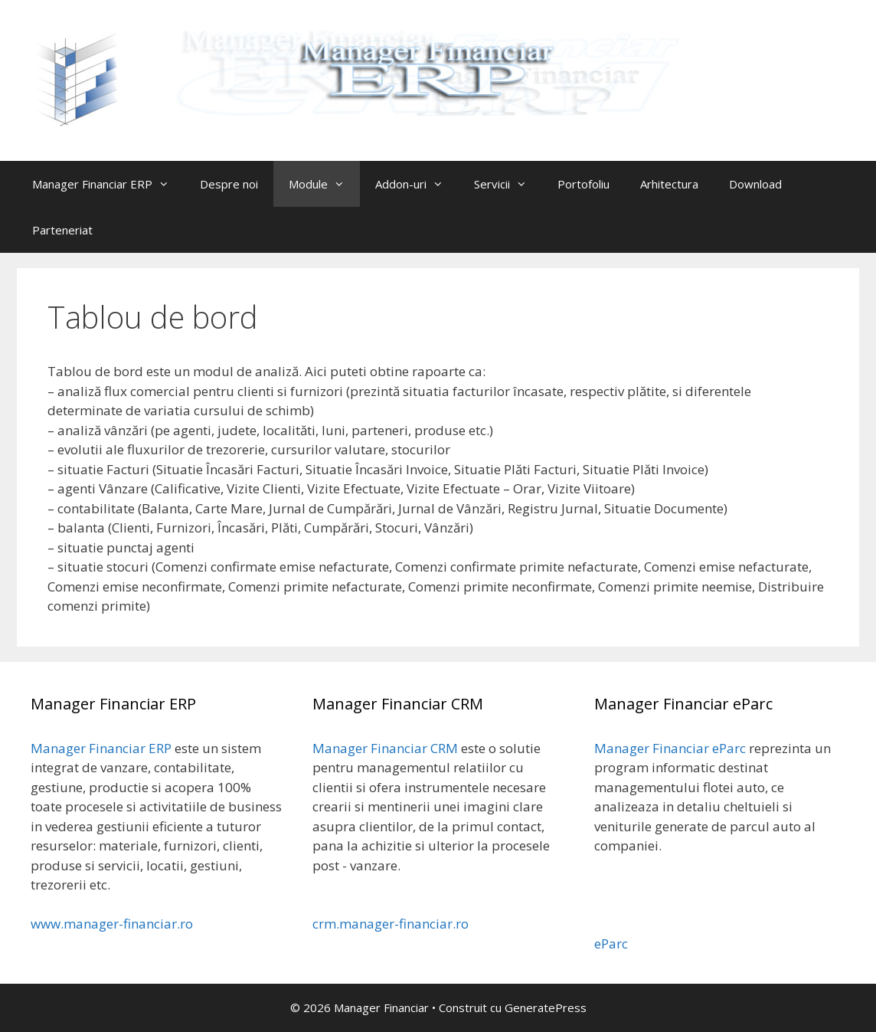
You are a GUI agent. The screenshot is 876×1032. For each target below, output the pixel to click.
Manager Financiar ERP (108, 184)
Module (324, 184)
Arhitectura (669, 184)
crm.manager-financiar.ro (390, 923)
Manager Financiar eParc (670, 748)
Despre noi (229, 184)
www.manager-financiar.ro (112, 923)
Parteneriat (62, 230)
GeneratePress (546, 1007)
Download (755, 184)
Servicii (508, 184)
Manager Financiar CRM (385, 748)
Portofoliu (583, 184)
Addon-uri (417, 184)
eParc (611, 943)
